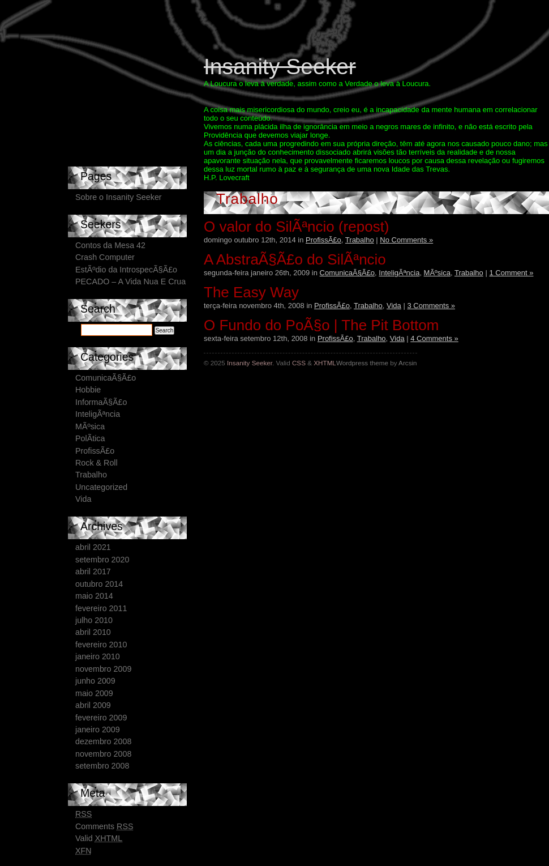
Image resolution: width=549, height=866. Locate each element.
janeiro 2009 (97, 729)
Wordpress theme (362, 362)
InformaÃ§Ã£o (101, 402)
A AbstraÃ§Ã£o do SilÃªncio (295, 259)
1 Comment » (511, 272)
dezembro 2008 (103, 741)
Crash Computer (105, 257)
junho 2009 (95, 680)
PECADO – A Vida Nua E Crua (130, 281)
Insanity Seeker (280, 66)
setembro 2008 (102, 765)
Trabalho (359, 240)
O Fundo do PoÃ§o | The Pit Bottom (321, 325)
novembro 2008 (103, 753)
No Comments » (406, 240)
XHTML (325, 362)
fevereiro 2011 (101, 608)
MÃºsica (437, 272)
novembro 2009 (103, 668)
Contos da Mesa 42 (110, 245)
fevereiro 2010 (101, 644)
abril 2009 (93, 705)
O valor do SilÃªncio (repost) (296, 226)
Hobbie (88, 389)
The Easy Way (251, 292)
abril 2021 (93, 547)
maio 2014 (94, 595)
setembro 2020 (102, 559)
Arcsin (407, 362)
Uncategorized (101, 487)
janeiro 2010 (97, 656)
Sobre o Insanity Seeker (118, 197)
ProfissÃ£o (323, 240)
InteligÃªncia (399, 272)
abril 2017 (93, 571)
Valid (98, 838)
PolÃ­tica (90, 438)
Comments (104, 826)
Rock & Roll (96, 462)
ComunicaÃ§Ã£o (347, 272)
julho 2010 (94, 620)
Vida (394, 305)
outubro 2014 (99, 583)
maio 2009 (94, 693)
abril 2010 (93, 632)
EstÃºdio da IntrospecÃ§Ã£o (126, 269)
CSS (299, 362)
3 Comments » (431, 305)
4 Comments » (434, 338)
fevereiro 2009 (101, 717)
